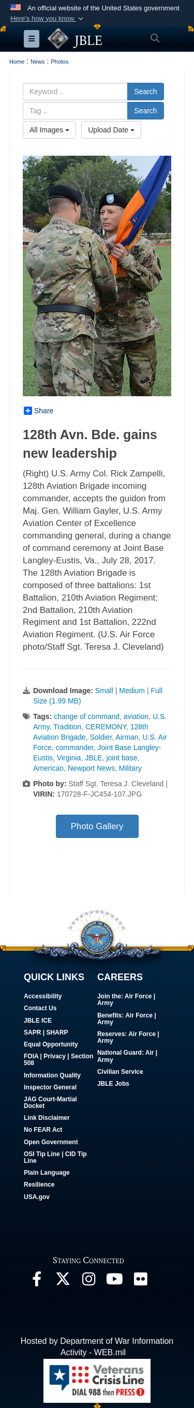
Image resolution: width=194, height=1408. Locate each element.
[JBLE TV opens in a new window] (114, 1281)
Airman (126, 737)
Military (130, 768)
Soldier (100, 737)
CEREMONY (105, 727)
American (48, 768)
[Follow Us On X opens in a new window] (63, 1281)
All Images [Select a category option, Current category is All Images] (49, 130)
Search (145, 91)
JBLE (93, 758)
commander (75, 747)
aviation (136, 716)
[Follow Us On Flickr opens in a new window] (140, 1281)
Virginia (69, 758)
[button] (47, 18)
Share (38, 411)
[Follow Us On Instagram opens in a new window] (88, 1281)
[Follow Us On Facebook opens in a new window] (37, 1281)
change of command (87, 716)
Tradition (67, 727)
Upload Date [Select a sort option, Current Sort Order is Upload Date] (111, 130)
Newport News (91, 768)
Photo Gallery (97, 826)
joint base (121, 758)
